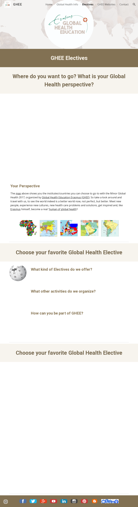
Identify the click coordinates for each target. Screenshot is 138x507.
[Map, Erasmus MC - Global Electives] (69, 135)
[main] (69, 58)
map (18, 193)
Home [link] (48, 4)
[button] (134, 4)
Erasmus (15, 209)
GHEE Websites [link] (106, 4)
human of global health (63, 209)
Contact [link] (124, 4)
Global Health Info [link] (67, 4)
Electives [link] (87, 4)
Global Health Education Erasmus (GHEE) (66, 197)
